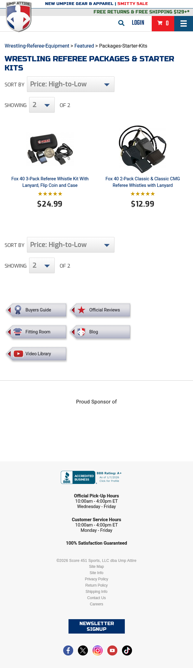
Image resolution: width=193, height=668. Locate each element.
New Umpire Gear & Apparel (79, 3)
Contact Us (96, 598)
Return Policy (96, 585)
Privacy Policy (96, 579)
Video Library (38, 353)
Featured (84, 46)
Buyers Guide (38, 309)
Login (138, 23)
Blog (93, 331)
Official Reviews (104, 309)
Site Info (96, 573)
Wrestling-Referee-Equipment (37, 46)
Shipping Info (96, 591)
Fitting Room (38, 331)
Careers (96, 604)
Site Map (96, 566)
